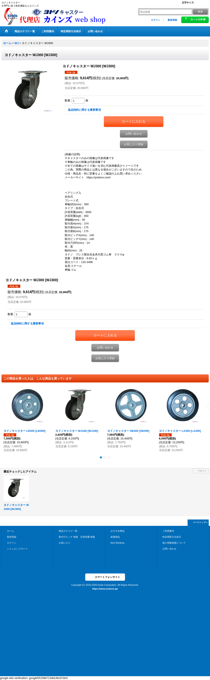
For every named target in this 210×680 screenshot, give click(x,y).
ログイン (155, 20)
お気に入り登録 (133, 144)
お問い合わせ (133, 133)
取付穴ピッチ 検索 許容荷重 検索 (78, 537)
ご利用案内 (168, 531)
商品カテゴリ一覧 (68, 531)
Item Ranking (117, 543)
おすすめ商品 (118, 531)
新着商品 (115, 537)
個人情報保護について (174, 543)
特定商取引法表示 (171, 537)
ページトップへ (200, 522)
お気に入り (64, 543)
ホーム (10, 531)
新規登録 (172, 20)
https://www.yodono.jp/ (105, 588)
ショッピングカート (17, 548)
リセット (202, 470)
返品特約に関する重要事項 (84, 109)
